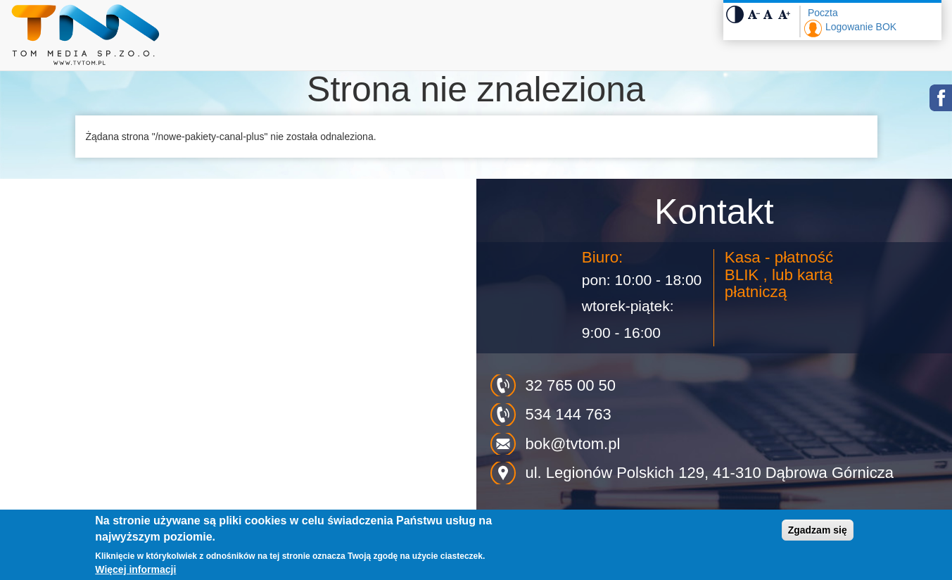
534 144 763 (568, 414)
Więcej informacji (135, 569)
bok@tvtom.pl (573, 444)
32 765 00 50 (571, 385)
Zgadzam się (817, 530)
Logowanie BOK (860, 26)
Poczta (823, 12)
